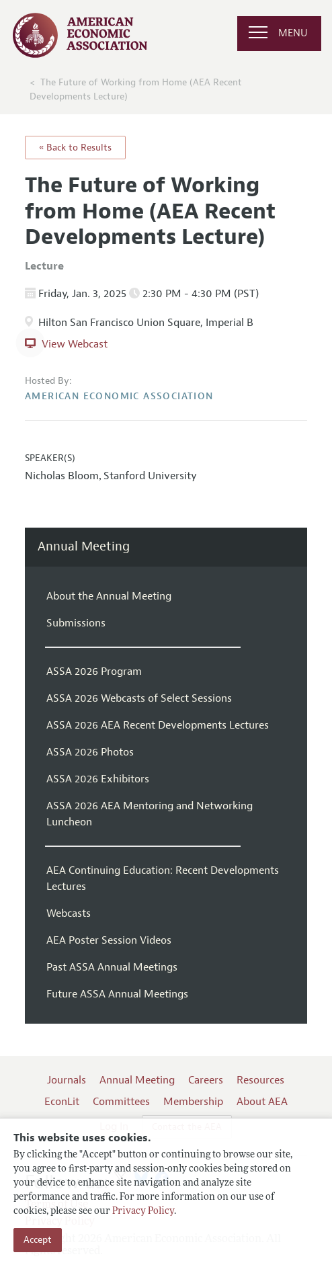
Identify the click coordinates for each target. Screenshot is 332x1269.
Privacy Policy (143, 1211)
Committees (121, 1101)
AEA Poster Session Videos (108, 940)
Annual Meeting (84, 546)
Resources (260, 1080)
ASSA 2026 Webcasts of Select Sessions (139, 698)
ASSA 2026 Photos (90, 752)
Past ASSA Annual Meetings (111, 967)
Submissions (76, 623)
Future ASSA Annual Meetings (117, 994)
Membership (193, 1101)
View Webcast (75, 344)
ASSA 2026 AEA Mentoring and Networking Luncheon (149, 814)
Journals (66, 1080)
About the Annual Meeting (108, 596)
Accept (38, 1239)
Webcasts (68, 913)
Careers (205, 1080)
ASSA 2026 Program (94, 671)
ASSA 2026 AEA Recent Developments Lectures (157, 725)
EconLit (61, 1101)
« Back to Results (75, 147)
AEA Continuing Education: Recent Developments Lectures (162, 878)
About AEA (262, 1101)
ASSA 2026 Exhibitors (97, 779)
